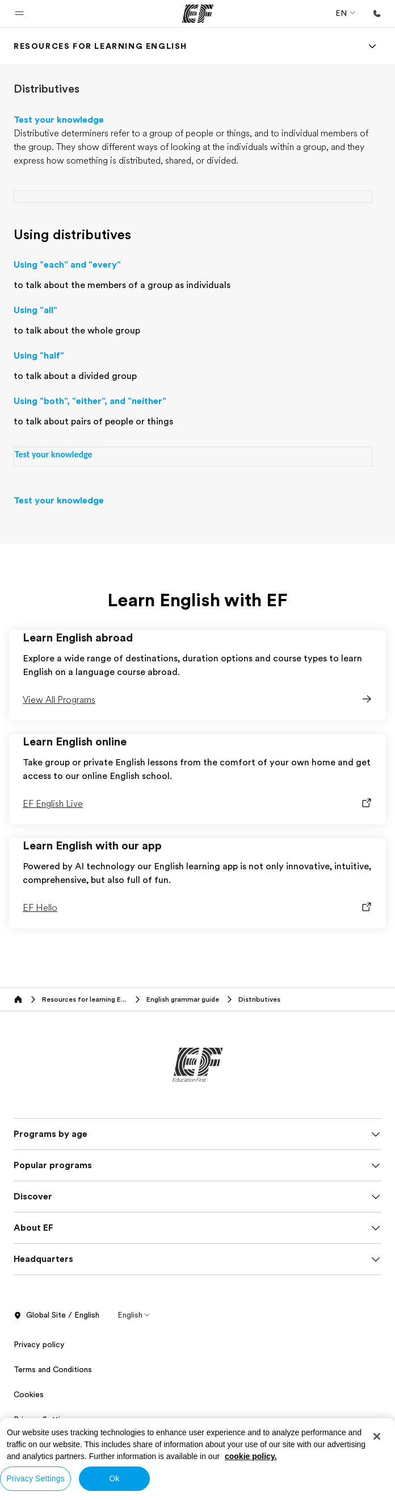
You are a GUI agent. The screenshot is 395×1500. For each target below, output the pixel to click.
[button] (19, 13)
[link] (100, 46)
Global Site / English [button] (56, 1315)
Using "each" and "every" (67, 265)
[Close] (376, 1436)
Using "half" (39, 356)
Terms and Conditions (53, 1369)
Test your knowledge (59, 120)
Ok (114, 1478)
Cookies (29, 1394)
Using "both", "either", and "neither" (90, 401)
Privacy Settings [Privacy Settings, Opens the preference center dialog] (35, 1478)
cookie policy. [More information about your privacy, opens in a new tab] (251, 1456)
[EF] (197, 14)
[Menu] (372, 46)
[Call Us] (376, 13)
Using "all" (35, 310)
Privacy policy (39, 1344)
